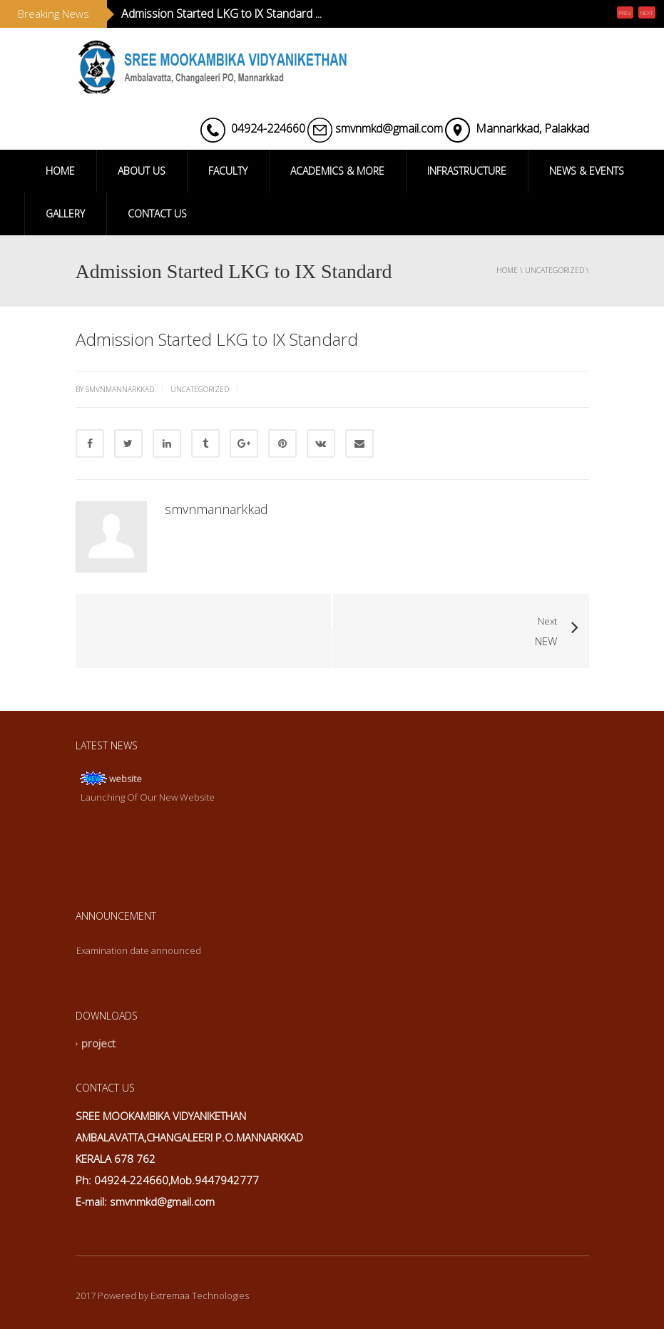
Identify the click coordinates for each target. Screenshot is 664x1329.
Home (507, 270)
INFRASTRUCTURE (466, 171)
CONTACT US (157, 213)
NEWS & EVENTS (586, 171)
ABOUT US (141, 171)
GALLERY (65, 213)
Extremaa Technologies (199, 1295)
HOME (60, 171)
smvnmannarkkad (216, 509)
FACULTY (227, 171)
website (125, 778)
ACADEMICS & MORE (337, 171)
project (98, 1044)
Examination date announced (138, 950)
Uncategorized (554, 270)
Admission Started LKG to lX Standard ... (221, 13)
